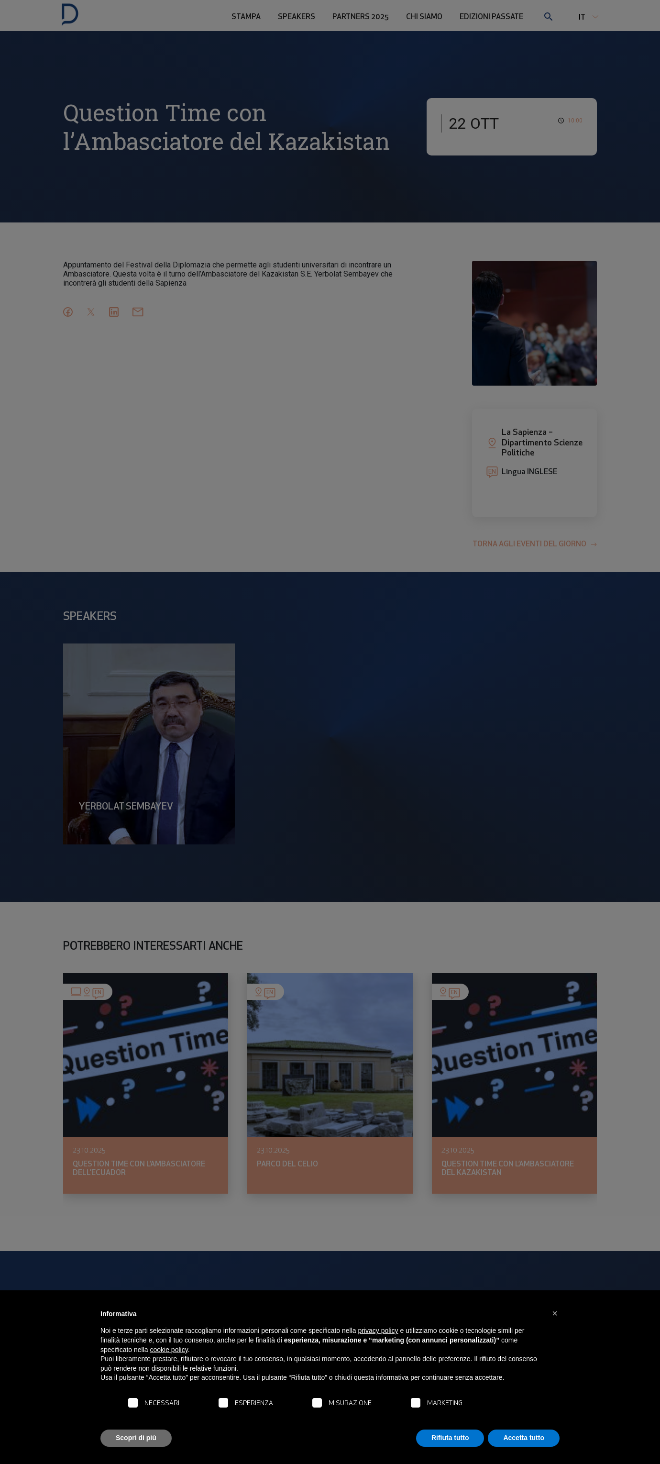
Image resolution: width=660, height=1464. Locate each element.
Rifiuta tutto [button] (450, 1438)
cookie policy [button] (169, 1349)
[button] (554, 1313)
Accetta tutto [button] (523, 1438)
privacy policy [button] (378, 1330)
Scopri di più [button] (136, 1438)
